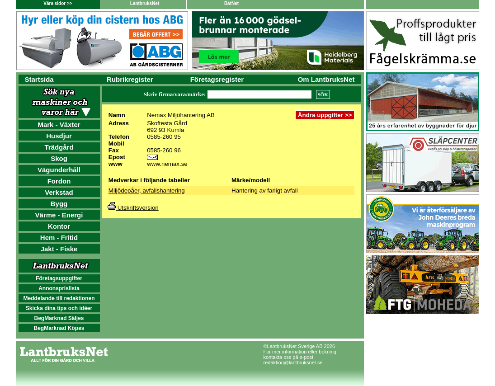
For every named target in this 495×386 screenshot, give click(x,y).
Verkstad (59, 192)
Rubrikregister (130, 79)
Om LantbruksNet (326, 79)
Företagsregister (217, 79)
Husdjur (59, 136)
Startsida (39, 79)
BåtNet (231, 3)
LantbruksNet (144, 3)
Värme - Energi (59, 215)
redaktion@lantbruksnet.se (293, 362)
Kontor (59, 226)
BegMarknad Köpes (58, 328)
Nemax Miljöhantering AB (181, 115)
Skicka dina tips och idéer (59, 308)
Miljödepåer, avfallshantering (146, 190)
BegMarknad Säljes (59, 318)
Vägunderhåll (59, 170)
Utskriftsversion (133, 207)
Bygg (59, 203)
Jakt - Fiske (59, 249)
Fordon (59, 181)
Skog (59, 158)
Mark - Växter (59, 124)
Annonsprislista (59, 288)
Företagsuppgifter (59, 278)
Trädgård (58, 147)
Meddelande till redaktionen (58, 298)
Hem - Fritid (59, 237)
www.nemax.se (167, 163)
